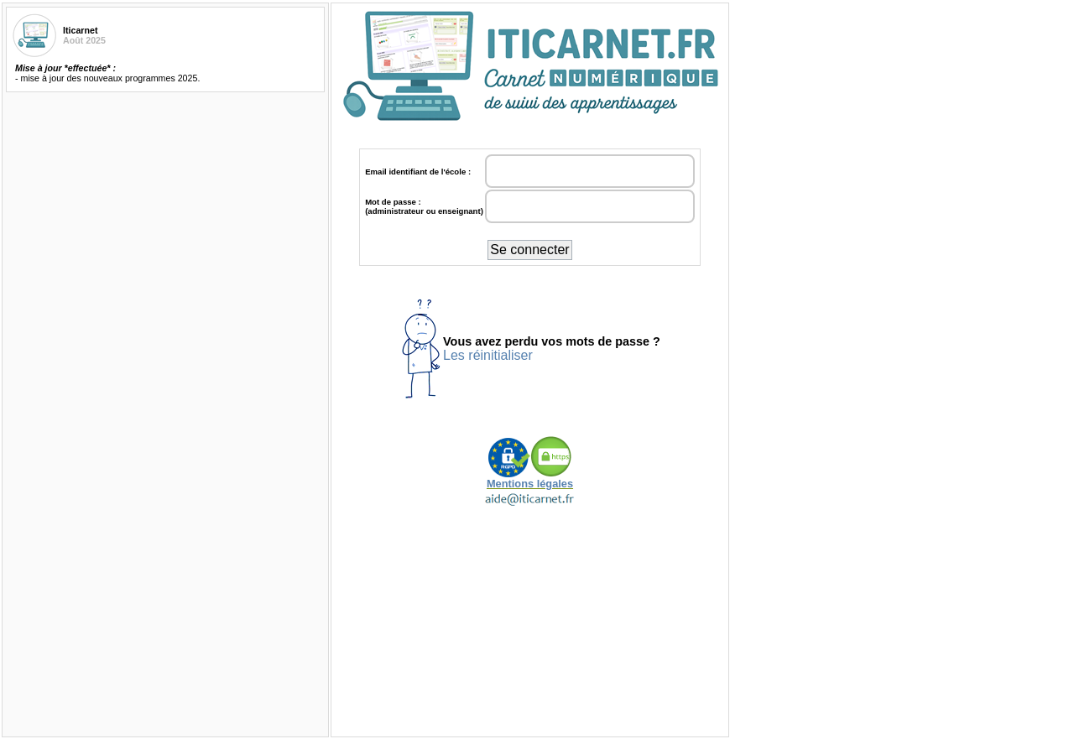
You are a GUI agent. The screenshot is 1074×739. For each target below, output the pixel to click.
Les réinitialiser (488, 355)
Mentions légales (530, 478)
